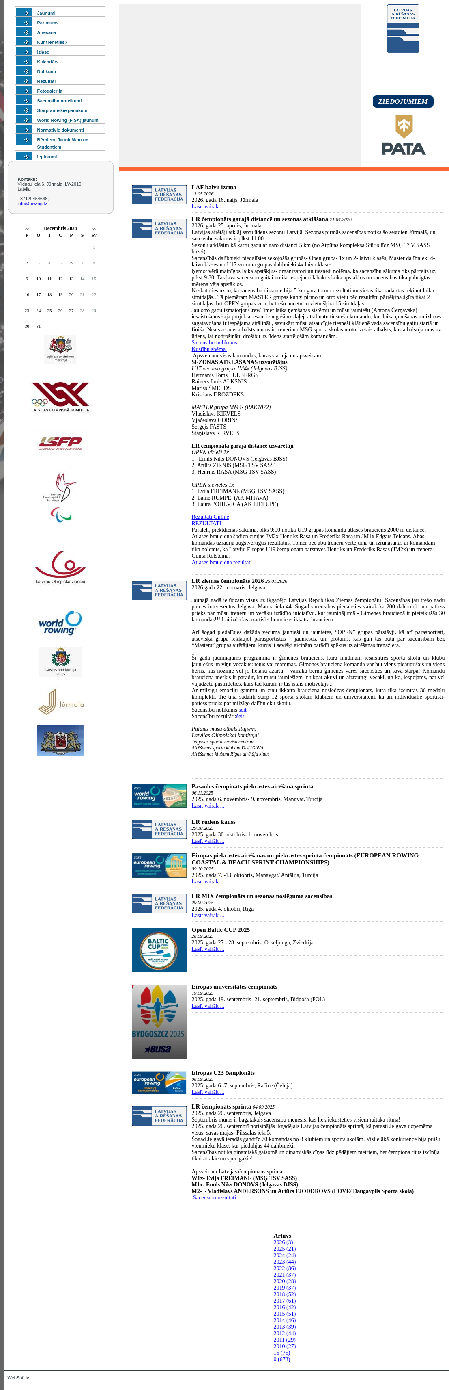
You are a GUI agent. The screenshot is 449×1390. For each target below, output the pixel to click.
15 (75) (282, 1353)
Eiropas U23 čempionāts (223, 1073)
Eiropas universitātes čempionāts (234, 986)
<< (27, 229)
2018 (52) (285, 1294)
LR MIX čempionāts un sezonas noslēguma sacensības (262, 896)
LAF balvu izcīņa (214, 187)
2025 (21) (285, 1249)
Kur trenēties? (52, 42)
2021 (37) (285, 1275)
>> (94, 229)
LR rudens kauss (214, 821)
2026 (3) (283, 1242)
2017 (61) (285, 1301)
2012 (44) (285, 1333)
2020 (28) (285, 1281)
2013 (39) (285, 1327)
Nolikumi (46, 71)
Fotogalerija (49, 91)
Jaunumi (46, 13)
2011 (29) (285, 1340)
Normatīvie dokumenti (60, 130)
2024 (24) (285, 1255)
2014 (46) (285, 1320)
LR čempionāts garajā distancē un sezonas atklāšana (260, 219)
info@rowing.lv (32, 203)
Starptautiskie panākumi (63, 110)
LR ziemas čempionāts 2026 (228, 581)
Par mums (48, 22)
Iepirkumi (47, 156)
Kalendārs (48, 61)
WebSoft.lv (18, 1377)
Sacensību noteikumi (59, 100)
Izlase (43, 52)
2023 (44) (285, 1262)
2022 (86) (285, 1268)
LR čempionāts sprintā (221, 1106)
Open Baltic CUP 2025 (221, 930)
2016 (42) (285, 1307)
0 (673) (282, 1359)
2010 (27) (285, 1346)
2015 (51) (285, 1314)
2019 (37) (285, 1288)
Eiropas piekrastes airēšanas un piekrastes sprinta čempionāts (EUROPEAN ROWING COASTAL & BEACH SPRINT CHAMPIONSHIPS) (305, 859)
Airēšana (46, 32)
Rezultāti (46, 81)
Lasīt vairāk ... (208, 207)
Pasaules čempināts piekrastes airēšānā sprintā (253, 786)
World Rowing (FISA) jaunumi (68, 120)
